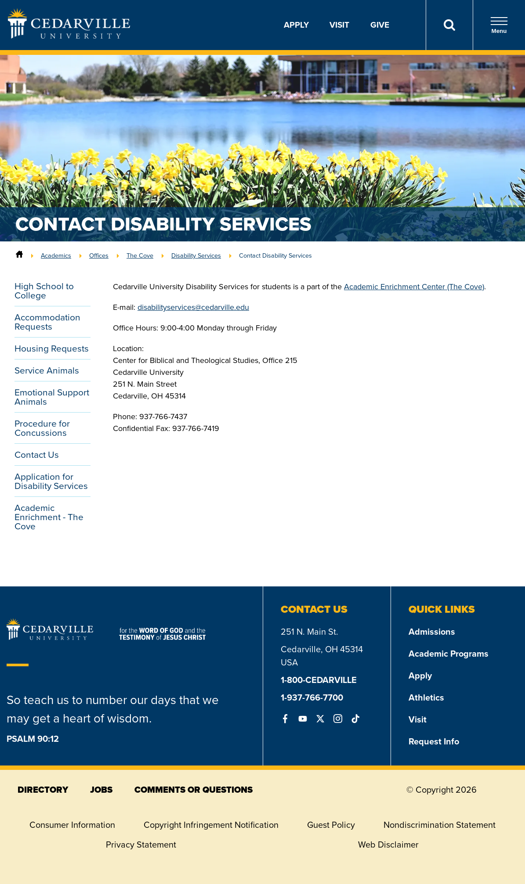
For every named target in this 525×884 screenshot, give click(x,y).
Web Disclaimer (388, 844)
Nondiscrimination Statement (440, 824)
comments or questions (193, 789)
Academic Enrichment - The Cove (48, 517)
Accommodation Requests (47, 321)
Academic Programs (449, 653)
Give (379, 24)
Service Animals (46, 370)
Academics (56, 255)
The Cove (140, 255)
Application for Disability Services (51, 481)
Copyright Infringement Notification (211, 824)
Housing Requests (51, 348)
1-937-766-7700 (312, 697)
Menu (499, 25)
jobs (101, 789)
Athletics (426, 697)
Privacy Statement (141, 844)
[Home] (19, 255)
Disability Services (196, 255)
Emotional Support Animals (51, 396)
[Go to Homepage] (69, 36)
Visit (339, 24)
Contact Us (36, 454)
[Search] (449, 25)
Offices (99, 255)
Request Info (434, 741)
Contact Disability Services (275, 255)
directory (43, 789)
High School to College (44, 290)
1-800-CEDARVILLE (319, 679)
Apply (296, 24)
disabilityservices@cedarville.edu (193, 307)
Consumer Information (72, 824)
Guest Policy (331, 824)
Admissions (432, 631)
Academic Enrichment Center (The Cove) (414, 286)
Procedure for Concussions (42, 428)
